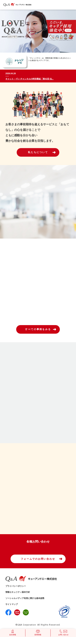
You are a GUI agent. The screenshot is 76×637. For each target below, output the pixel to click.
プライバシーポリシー (15, 586)
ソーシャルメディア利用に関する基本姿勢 (24, 598)
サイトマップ (11, 604)
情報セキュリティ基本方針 (17, 592)
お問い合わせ (63, 633)
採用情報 (37, 633)
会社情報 (12, 633)
